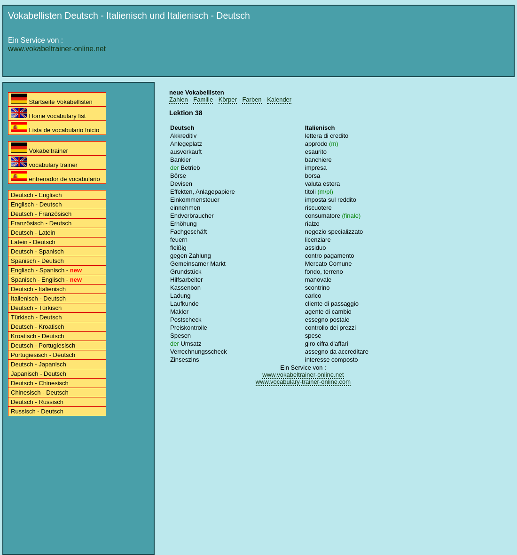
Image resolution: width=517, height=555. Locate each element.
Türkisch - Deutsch (36, 317)
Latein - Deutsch (33, 242)
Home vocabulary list (48, 113)
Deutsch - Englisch (36, 194)
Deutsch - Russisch (37, 401)
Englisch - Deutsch (36, 204)
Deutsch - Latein (33, 232)
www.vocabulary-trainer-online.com (303, 381)
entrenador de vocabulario (55, 176)
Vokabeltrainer (39, 148)
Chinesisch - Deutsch (40, 392)
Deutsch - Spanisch (37, 251)
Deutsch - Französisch (41, 213)
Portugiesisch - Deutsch (43, 354)
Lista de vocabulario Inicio (55, 128)
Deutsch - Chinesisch (40, 383)
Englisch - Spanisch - (46, 270)
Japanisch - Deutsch (38, 373)
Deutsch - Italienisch (38, 289)
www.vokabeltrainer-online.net (57, 49)
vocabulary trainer (44, 162)
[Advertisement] (318, 95)
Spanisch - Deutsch (37, 260)
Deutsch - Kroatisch (37, 326)
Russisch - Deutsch (37, 411)
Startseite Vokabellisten (52, 99)
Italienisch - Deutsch (38, 298)
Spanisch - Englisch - (46, 279)
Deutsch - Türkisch (36, 307)
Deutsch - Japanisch (38, 364)
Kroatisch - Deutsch (37, 336)
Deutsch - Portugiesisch (43, 345)
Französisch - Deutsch (41, 223)
